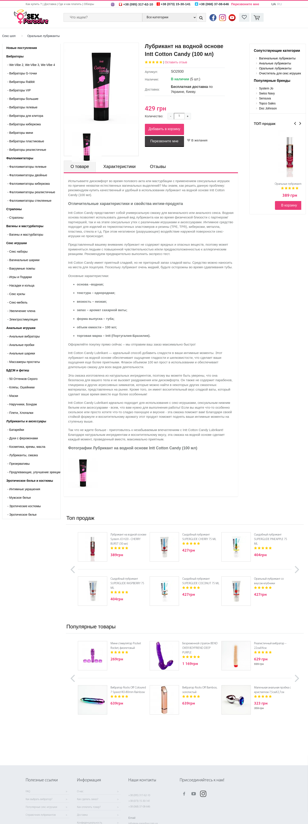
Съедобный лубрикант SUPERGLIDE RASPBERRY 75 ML (127, 583)
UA (273, 4)
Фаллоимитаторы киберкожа (28, 183)
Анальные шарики (21, 353)
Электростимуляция (22, 319)
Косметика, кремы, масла (26, 446)
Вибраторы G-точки (22, 73)
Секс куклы (16, 294)
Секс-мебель (17, 302)
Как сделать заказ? (87, 799)
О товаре (79, 166)
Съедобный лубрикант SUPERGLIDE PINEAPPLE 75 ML (270, 539)
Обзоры (89, 4)
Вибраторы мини (20, 132)
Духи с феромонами (22, 438)
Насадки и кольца (20, 285)
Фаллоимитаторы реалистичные (31, 192)
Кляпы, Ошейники (21, 387)
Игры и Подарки (19, 277)
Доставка (50, 4)
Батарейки (15, 429)
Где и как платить (70, 4)
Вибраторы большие (22, 99)
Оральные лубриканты (43, 36)
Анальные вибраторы (23, 336)
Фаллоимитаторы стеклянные (29, 200)
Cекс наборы (17, 251)
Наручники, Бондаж (22, 404)
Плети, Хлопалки (20, 413)
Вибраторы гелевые (22, 107)
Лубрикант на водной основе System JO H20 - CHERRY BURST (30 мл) (128, 539)
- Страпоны (15, 217)
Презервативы (18, 463)
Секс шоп (9, 36)
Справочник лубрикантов (41, 815)
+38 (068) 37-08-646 (139, 806)
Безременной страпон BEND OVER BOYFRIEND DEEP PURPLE (200, 648)
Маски (12, 396)
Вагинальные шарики (23, 260)
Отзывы (158, 166)
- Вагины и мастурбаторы (25, 234)
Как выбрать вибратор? (39, 799)
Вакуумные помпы (21, 268)
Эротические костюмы (24, 506)
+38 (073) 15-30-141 (139, 801)
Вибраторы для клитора (25, 115)
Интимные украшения (23, 489)
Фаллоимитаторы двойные (27, 175)
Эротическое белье (22, 514)
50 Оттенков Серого (22, 379)
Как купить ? (34, 4)
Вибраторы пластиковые (25, 141)
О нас (80, 791)
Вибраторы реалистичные (26, 149)
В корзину (289, 205)
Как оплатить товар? (89, 807)
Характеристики (119, 166)
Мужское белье (19, 497)
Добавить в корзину (164, 129)
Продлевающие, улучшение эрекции (33, 472)
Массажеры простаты (23, 362)
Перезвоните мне (245, 4)
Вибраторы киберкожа (24, 124)
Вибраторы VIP (19, 90)
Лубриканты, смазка (22, 455)
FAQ (28, 791)
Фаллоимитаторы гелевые (26, 166)
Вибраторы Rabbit (21, 82)
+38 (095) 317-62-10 (139, 795)
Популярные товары (91, 626)
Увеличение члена (21, 311)
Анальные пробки (20, 345)
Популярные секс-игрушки (41, 807)
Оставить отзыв (176, 62)
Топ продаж (80, 518)
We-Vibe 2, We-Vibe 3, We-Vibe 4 (31, 65)
